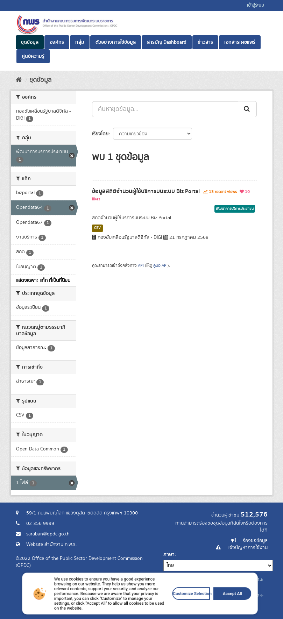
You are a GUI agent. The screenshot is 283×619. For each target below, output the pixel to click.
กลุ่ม (79, 42)
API (141, 266)
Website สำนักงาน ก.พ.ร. (51, 544)
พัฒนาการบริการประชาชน (235, 208)
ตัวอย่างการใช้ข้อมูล (115, 42)
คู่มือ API (160, 266)
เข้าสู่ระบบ (255, 5)
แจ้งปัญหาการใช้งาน (247, 547)
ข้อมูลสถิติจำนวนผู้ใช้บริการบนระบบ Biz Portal (146, 191)
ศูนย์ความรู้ (33, 56)
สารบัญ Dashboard (166, 42)
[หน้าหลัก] (19, 80)
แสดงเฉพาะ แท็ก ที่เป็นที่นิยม (43, 280)
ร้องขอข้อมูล (255, 540)
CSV (97, 228)
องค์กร (57, 42)
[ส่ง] (247, 109)
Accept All (204, 607)
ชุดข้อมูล (29, 42)
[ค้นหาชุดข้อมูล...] (165, 109)
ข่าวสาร (205, 42)
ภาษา (169, 554)
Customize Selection (174, 607)
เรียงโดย (100, 133)
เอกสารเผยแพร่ (239, 42)
